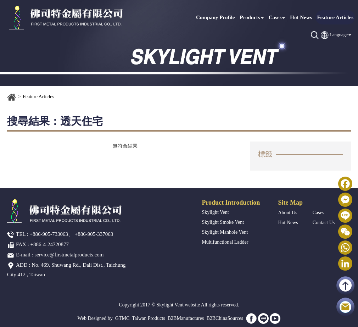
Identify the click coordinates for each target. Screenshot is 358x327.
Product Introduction (231, 202)
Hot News (301, 17)
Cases (277, 17)
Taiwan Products (148, 318)
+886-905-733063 (49, 234)
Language (339, 34)
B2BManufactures (186, 318)
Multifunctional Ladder (225, 242)
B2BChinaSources (224, 318)
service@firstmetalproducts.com (69, 254)
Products (251, 17)
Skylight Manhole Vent (225, 232)
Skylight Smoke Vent (223, 222)
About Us (287, 212)
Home (11, 97)
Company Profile (215, 17)
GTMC (122, 318)
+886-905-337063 (94, 234)
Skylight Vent (215, 212)
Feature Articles (335, 17)
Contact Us (324, 222)
